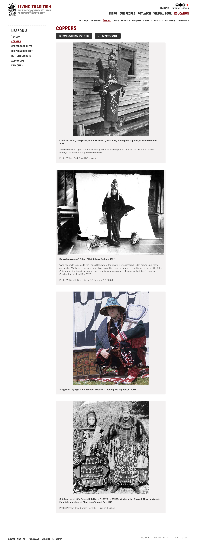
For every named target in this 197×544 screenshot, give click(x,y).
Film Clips (17, 65)
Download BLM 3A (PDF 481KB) (74, 36)
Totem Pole (183, 20)
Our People (127, 13)
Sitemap (57, 538)
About (11, 538)
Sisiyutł (147, 20)
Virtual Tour (162, 13)
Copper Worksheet (22, 51)
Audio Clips (17, 60)
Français (164, 8)
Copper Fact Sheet (21, 46)
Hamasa (125, 20)
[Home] (30, 9)
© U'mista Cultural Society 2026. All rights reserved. (165, 538)
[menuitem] (114, 13)
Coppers (16, 41)
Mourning (96, 20)
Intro (113, 13)
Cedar (116, 20)
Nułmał (136, 20)
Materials (170, 20)
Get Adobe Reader (107, 36)
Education (181, 13)
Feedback (34, 538)
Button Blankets (21, 55)
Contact (22, 538)
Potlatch (144, 13)
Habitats (158, 20)
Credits (46, 538)
